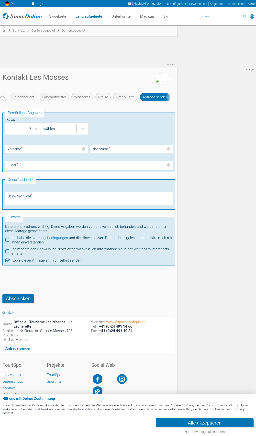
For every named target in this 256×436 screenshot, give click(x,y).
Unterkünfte (125, 97)
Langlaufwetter (54, 97)
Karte (251, 4)
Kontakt (8, 388)
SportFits (54, 381)
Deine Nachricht (20, 196)
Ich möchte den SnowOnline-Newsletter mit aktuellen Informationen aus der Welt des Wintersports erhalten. (90, 251)
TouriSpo (54, 375)
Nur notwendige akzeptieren (205, 432)
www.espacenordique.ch (125, 322)
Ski (165, 16)
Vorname (15, 149)
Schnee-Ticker (235, 4)
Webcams (82, 97)
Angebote (216, 4)
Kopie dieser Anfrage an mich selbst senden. (46, 260)
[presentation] (39, 279)
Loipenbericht (23, 97)
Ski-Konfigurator (175, 4)
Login (39, 3)
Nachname (101, 149)
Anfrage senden (155, 97)
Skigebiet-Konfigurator (147, 3)
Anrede (11, 120)
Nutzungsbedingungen (50, 238)
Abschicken (18, 298)
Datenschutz (115, 238)
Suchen (245, 16)
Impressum (11, 375)
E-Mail (13, 165)
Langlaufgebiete (89, 16)
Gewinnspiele (198, 4)
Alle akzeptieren (205, 423)
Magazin (147, 16)
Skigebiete (57, 16)
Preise (103, 97)
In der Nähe (252, 16)
